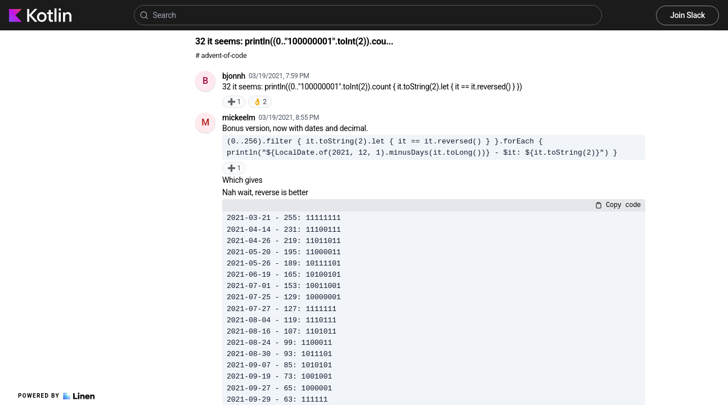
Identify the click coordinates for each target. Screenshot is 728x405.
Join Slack (687, 15)
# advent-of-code (220, 55)
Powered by (56, 396)
